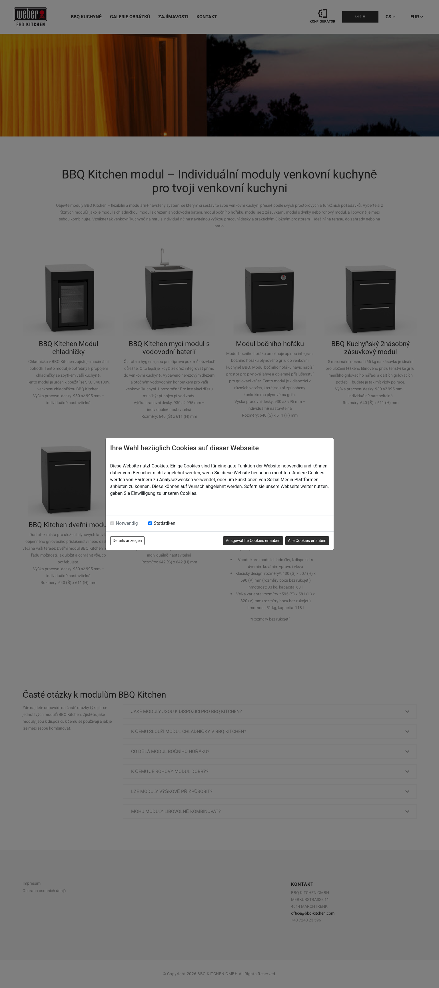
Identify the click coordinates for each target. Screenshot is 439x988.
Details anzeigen (127, 540)
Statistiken (164, 523)
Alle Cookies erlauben (307, 540)
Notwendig (127, 523)
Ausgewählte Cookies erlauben (253, 540)
